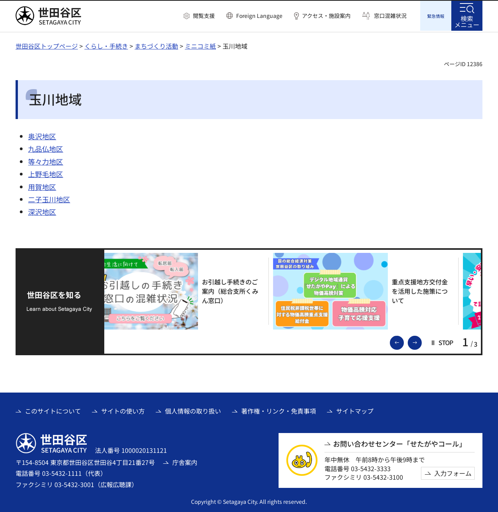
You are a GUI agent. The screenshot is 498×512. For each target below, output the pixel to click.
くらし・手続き (106, 44)
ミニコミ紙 (200, 44)
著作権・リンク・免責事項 (278, 409)
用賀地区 (42, 186)
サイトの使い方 (123, 409)
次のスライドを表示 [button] (421, 341)
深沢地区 (42, 210)
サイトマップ (355, 409)
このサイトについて (53, 409)
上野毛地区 (45, 173)
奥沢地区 (42, 135)
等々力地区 (45, 160)
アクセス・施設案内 (326, 15)
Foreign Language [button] (259, 15)
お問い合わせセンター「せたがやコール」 (399, 442)
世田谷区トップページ (47, 44)
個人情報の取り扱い (193, 409)
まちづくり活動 (156, 44)
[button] (199, 16)
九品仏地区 (45, 147)
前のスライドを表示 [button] (403, 341)
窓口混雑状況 (390, 15)
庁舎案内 (184, 461)
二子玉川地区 (49, 198)
